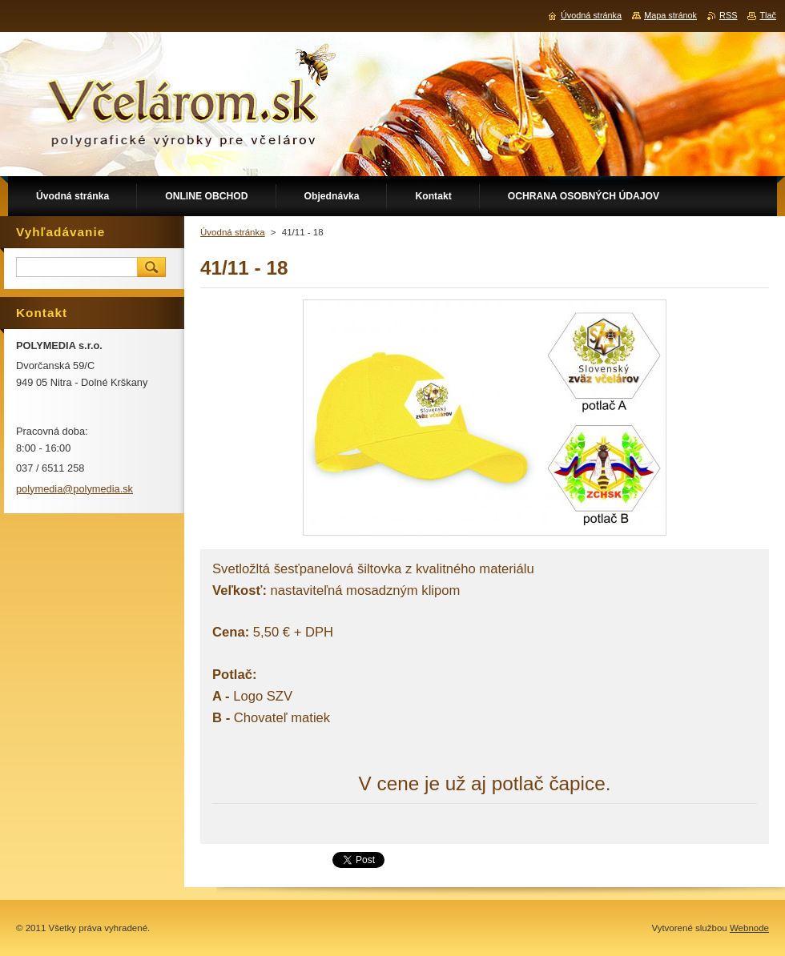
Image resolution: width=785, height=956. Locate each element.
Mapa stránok (670, 15)
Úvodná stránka (232, 232)
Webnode (749, 928)
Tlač (767, 15)
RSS (728, 15)
